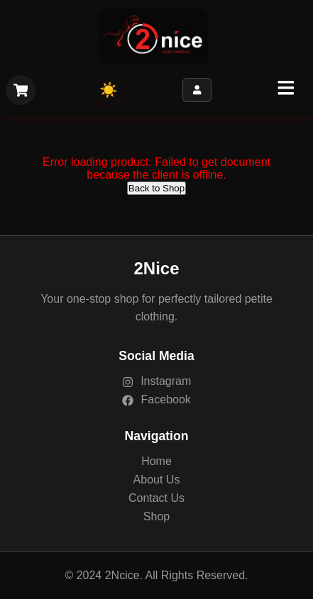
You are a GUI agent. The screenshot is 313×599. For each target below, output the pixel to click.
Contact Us (156, 498)
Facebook (156, 399)
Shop (156, 516)
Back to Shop (156, 188)
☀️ (108, 90)
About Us (156, 480)
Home (156, 461)
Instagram (157, 381)
